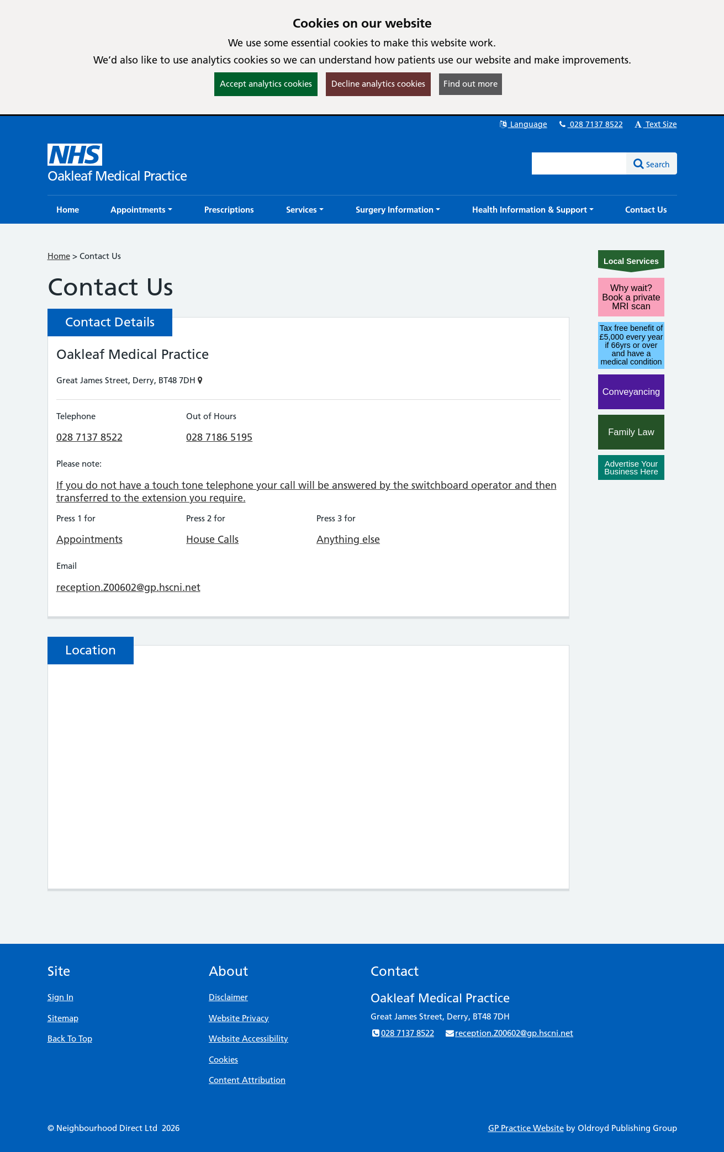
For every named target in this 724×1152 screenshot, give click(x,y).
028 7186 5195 (219, 437)
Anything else (348, 539)
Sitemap (62, 1018)
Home (58, 256)
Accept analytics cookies (266, 83)
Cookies (223, 1059)
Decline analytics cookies (378, 83)
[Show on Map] (200, 380)
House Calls (212, 539)
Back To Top (69, 1038)
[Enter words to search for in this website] (579, 163)
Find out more (470, 83)
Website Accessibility (248, 1038)
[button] (141, 209)
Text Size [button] (655, 124)
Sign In (60, 997)
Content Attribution (247, 1080)
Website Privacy (239, 1018)
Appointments (89, 539)
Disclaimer (228, 997)
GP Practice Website (526, 1128)
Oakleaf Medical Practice (117, 176)
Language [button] (522, 124)
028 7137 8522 (590, 124)
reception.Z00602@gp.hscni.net (128, 587)
